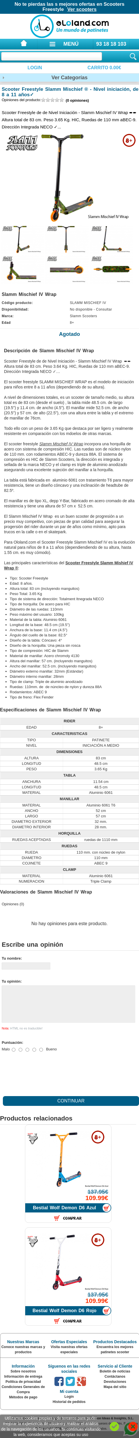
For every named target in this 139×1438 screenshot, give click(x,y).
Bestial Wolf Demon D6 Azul (64, 1214)
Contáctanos (115, 1383)
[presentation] (45, 1079)
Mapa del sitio (114, 1394)
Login (35, 67)
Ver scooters (82, 9)
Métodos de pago (23, 1404)
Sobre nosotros (23, 1378)
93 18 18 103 (111, 44)
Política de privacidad (23, 1389)
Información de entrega (23, 1383)
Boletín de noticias (115, 1378)
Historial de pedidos (69, 1409)
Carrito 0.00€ (104, 67)
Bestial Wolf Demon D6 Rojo (65, 1317)
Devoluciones (115, 1389)
